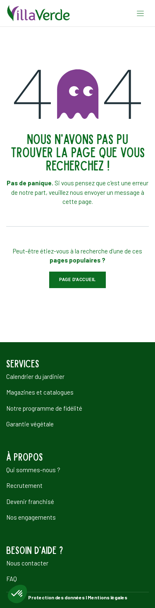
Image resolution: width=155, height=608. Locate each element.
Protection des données (56, 597)
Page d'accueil (77, 279)
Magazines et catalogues (40, 392)
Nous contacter (27, 563)
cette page (77, 201)
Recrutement (24, 485)
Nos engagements (31, 517)
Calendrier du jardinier (35, 376)
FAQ (11, 578)
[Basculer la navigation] (140, 13)
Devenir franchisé (30, 501)
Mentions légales (107, 597)
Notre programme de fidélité (44, 408)
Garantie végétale (30, 424)
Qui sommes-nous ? (33, 469)
